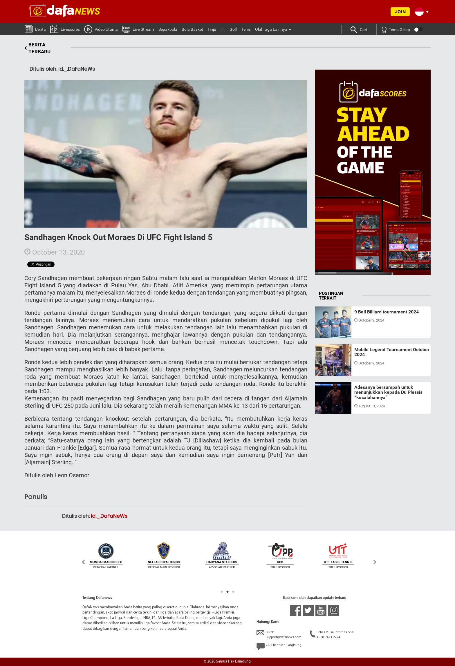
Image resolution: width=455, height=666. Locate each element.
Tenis (246, 29)
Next (375, 562)
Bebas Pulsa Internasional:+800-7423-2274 (332, 634)
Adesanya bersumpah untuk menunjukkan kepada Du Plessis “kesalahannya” (388, 392)
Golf (233, 29)
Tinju (211, 29)
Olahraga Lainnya (271, 29)
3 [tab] (233, 592)
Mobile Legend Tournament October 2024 (391, 352)
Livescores (65, 29)
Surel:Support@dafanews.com (279, 634)
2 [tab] (227, 592)
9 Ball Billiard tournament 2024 (386, 312)
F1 (223, 29)
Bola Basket (192, 29)
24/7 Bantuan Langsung (279, 646)
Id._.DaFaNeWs (109, 516)
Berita (35, 28)
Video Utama (101, 29)
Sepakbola (167, 29)
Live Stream (138, 29)
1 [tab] (222, 592)
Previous (80, 562)
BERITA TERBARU (37, 48)
